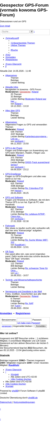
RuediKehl (20, 245)
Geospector (25, 92)
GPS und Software (14, 197)
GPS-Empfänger (13, 174)
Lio (16, 273)
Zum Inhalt (5, 26)
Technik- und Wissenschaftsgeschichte (23, 280)
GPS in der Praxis (13, 148)
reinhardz (19, 141)
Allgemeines (11, 75)
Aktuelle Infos (11, 87)
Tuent (17, 306)
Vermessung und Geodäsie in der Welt (23, 291)
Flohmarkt (10, 226)
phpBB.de (33, 398)
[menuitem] (23, 43)
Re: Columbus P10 (34, 188)
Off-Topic (9, 252)
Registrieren (23, 313)
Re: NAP (29, 303)
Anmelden (6, 313)
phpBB (15, 391)
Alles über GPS (12, 110)
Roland (35, 92)
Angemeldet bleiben (23, 326)
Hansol (18, 191)
